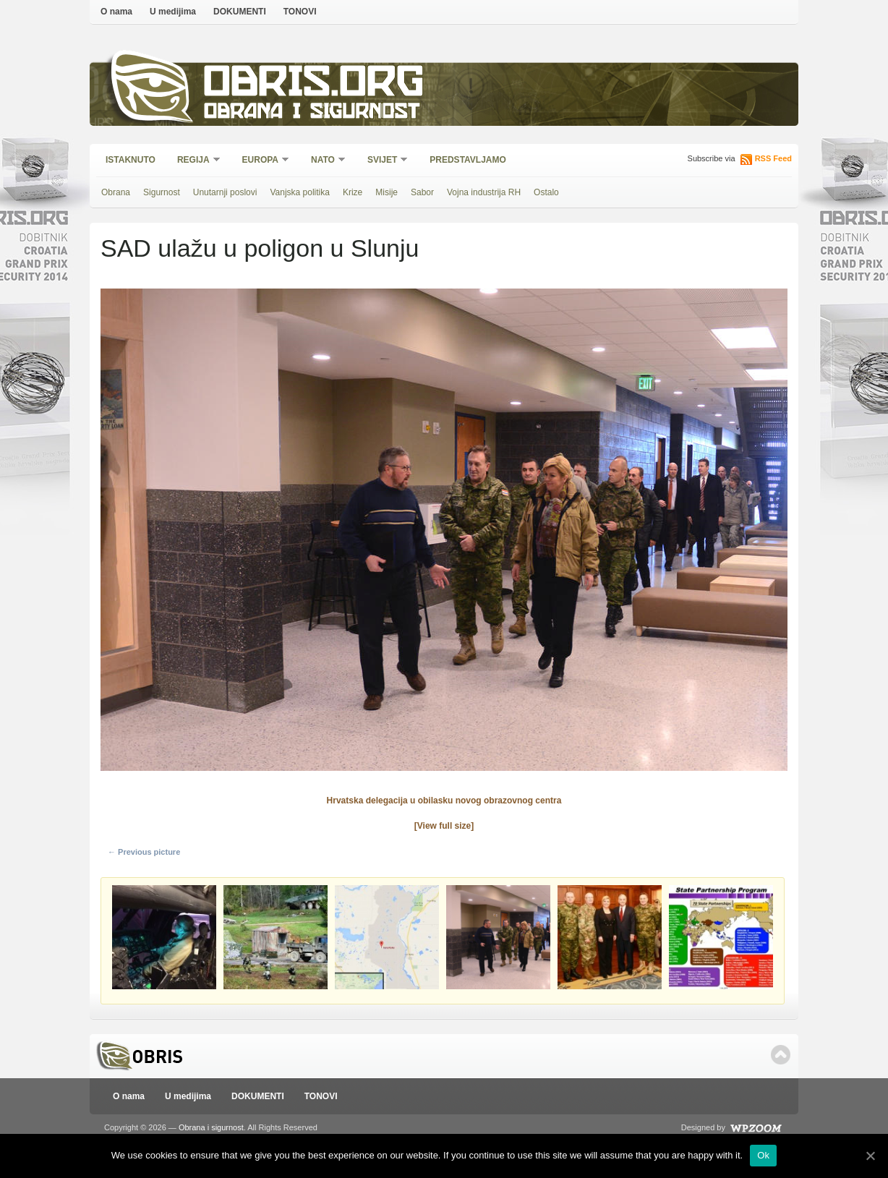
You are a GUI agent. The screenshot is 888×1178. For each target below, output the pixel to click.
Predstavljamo (468, 160)
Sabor (422, 192)
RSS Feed (773, 158)
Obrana (115, 192)
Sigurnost (161, 192)
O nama (116, 12)
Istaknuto (130, 160)
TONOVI (300, 12)
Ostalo (546, 192)
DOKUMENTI (239, 12)
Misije (386, 192)
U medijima (173, 12)
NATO (324, 161)
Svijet (383, 161)
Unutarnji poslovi (225, 192)
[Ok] (870, 1155)
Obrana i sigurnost (311, 113)
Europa (261, 161)
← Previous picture (144, 852)
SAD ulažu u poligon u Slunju (260, 248)
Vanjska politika (300, 192)
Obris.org (314, 85)
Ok (763, 1155)
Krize (352, 192)
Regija (194, 161)
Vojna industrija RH (484, 192)
